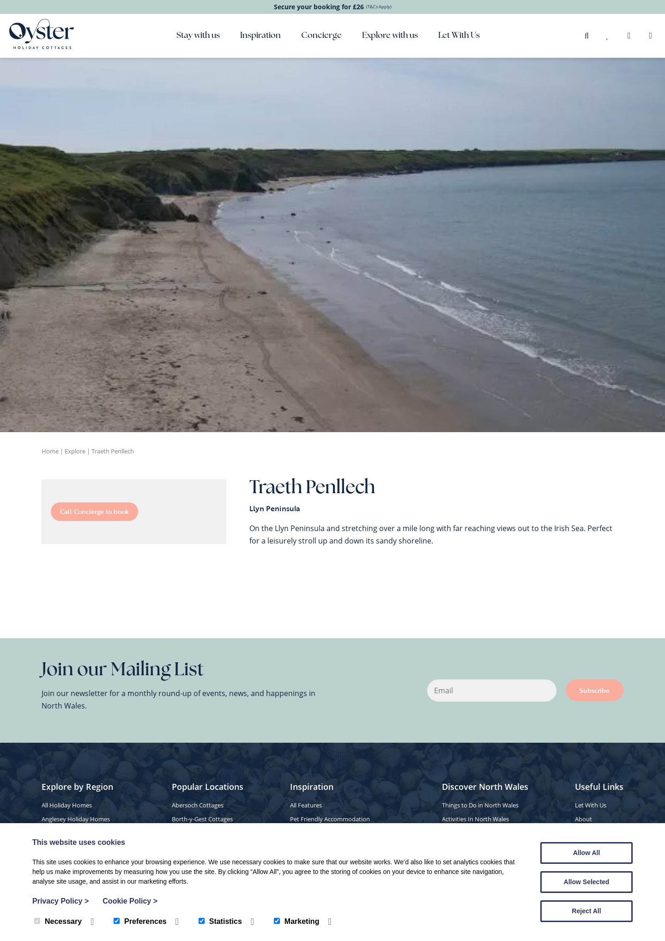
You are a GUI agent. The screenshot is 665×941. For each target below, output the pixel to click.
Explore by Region (77, 786)
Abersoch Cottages (198, 805)
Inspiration (260, 35)
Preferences (140, 921)
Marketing (297, 921)
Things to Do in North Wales (480, 805)
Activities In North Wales (475, 819)
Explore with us (390, 35)
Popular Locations (207, 786)
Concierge (321, 35)
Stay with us (198, 35)
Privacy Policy (60, 901)
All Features (306, 805)
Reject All (586, 911)
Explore (75, 451)
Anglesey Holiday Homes (76, 819)
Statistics (220, 921)
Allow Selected (587, 882)
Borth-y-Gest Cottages (202, 819)
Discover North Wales (485, 786)
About (583, 819)
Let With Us (459, 35)
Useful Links (599, 786)
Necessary (58, 921)
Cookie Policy (130, 901)
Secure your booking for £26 (333, 6)
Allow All (586, 852)
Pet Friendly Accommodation (330, 819)
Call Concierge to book (94, 511)
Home (50, 451)
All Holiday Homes (67, 805)
